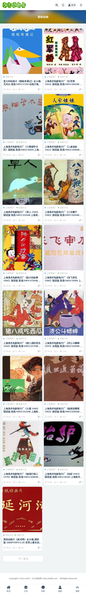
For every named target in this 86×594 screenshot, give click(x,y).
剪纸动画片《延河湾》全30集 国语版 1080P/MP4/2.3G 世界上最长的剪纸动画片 (21, 542)
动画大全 (8, 77)
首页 (8, 589)
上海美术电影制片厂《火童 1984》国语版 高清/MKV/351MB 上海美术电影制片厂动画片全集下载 (21, 411)
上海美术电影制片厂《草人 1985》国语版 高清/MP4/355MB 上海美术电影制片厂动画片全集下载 (21, 215)
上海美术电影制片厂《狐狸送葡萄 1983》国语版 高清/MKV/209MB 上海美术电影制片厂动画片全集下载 (63, 411)
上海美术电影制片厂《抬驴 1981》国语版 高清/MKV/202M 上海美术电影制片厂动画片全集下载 (63, 476)
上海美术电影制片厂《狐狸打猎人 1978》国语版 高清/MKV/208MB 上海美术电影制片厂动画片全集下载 (22, 476)
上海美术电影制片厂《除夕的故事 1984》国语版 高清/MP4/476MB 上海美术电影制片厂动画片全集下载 (22, 280)
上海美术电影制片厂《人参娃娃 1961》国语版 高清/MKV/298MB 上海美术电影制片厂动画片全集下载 (63, 149)
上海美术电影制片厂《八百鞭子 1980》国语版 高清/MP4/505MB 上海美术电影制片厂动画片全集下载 (63, 215)
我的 (60, 589)
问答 (43, 589)
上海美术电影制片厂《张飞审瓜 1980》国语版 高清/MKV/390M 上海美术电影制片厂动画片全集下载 (63, 280)
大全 (25, 589)
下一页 (23, 558)
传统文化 (8, 535)
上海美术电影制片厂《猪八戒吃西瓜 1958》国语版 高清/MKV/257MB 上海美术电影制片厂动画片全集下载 (22, 346)
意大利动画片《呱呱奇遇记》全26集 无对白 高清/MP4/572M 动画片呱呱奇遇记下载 (22, 84)
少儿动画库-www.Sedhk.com (44, 578)
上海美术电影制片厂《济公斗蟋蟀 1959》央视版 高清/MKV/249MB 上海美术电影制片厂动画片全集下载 (63, 346)
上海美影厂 (51, 77)
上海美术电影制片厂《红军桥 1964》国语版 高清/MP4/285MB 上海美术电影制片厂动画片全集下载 (63, 84)
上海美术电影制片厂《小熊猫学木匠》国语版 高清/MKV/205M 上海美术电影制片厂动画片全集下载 (22, 149)
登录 (72, 5)
